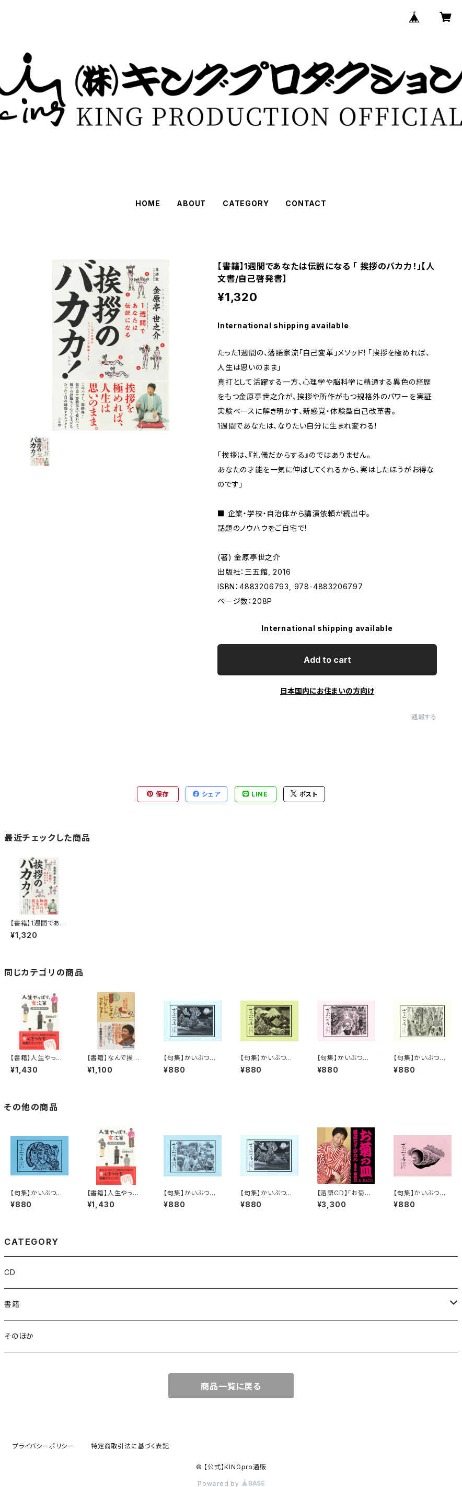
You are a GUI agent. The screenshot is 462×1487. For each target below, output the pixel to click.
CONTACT (306, 203)
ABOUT (191, 203)
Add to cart (327, 660)
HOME (147, 203)
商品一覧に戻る (231, 1386)
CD (10, 1272)
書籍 (12, 1304)
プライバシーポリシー (43, 1446)
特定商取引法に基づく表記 (130, 1446)
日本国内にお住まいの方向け (327, 690)
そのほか (19, 1335)
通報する (424, 717)
